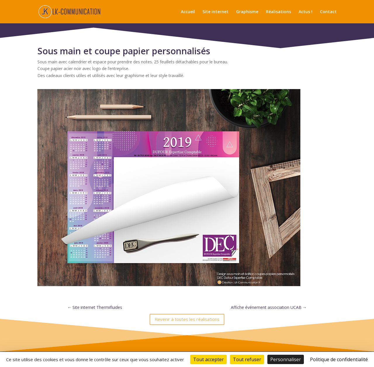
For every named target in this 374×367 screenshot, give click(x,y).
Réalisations (278, 12)
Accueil (188, 12)
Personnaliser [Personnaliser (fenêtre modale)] (285, 359)
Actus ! (305, 12)
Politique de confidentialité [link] (339, 359)
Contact (328, 12)
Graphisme (247, 12)
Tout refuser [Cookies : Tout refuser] (247, 359)
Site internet (215, 12)
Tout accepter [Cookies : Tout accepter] (208, 359)
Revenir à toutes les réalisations (187, 319)
